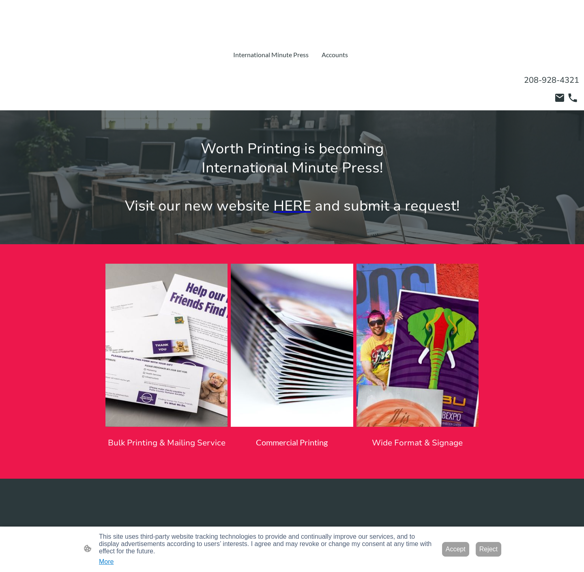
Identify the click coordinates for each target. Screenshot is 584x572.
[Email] (560, 98)
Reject (488, 549)
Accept (456, 549)
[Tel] (573, 98)
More (106, 561)
